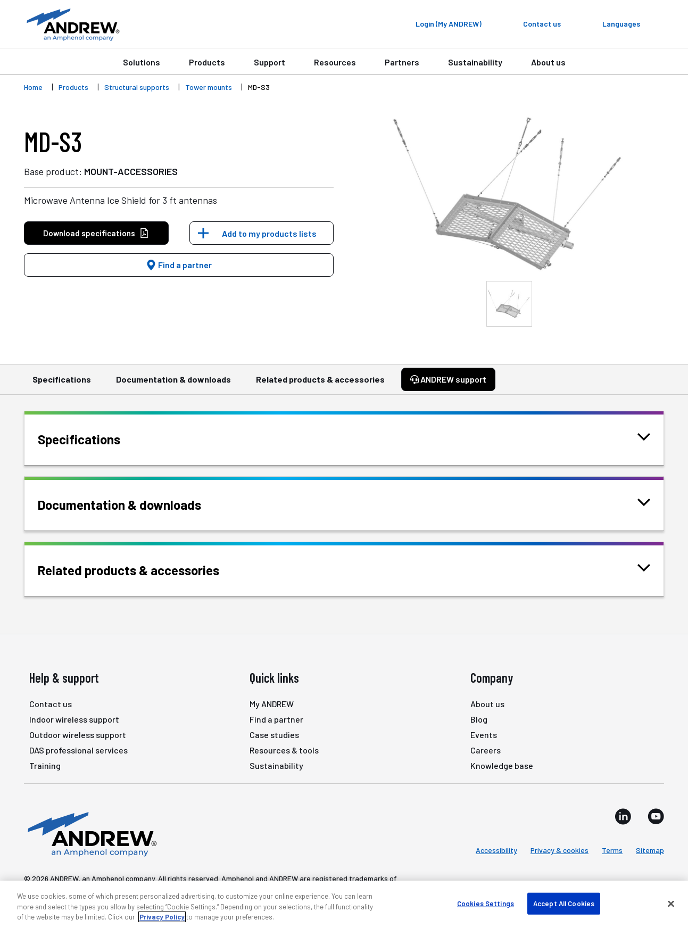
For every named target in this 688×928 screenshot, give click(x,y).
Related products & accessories (320, 384)
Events (483, 735)
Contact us (50, 704)
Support (269, 62)
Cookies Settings (485, 903)
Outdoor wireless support (77, 735)
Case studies (274, 735)
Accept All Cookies (563, 903)
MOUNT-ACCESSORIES (131, 171)
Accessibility (496, 850)
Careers (485, 750)
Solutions (141, 62)
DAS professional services (78, 750)
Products (207, 62)
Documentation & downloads (173, 384)
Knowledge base (501, 765)
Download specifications (96, 233)
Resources (335, 62)
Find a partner (179, 265)
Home (33, 87)
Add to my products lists (269, 233)
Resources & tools (284, 750)
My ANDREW (272, 704)
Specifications (61, 384)
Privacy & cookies (559, 850)
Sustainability (475, 62)
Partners (402, 62)
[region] (344, 904)
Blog (478, 719)
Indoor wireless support (74, 719)
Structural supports (136, 87)
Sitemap (650, 850)
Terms (612, 850)
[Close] (671, 903)
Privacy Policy (162, 917)
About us (548, 62)
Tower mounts (208, 87)
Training (45, 765)
